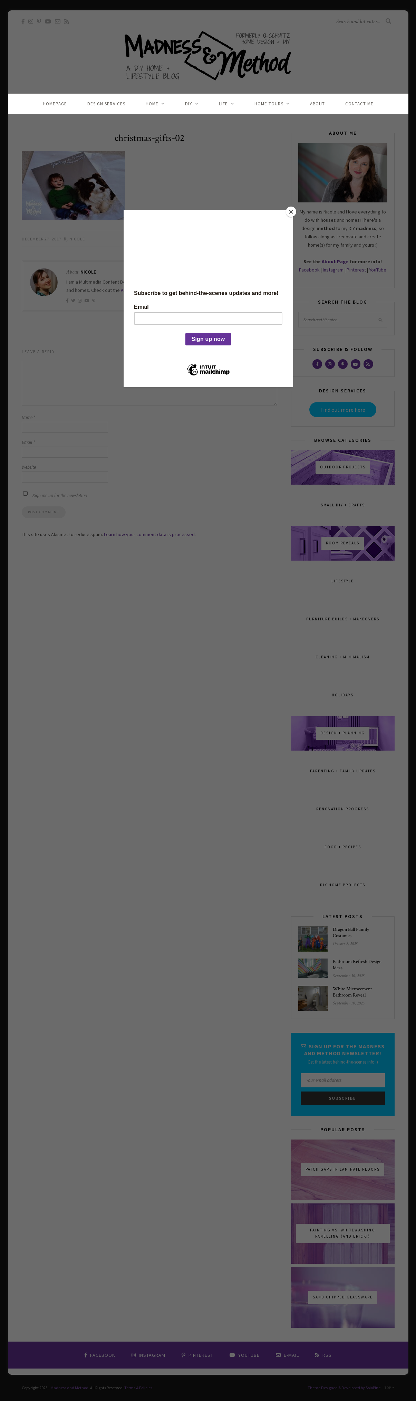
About (317, 104)
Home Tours (268, 104)
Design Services (106, 104)
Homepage (55, 104)
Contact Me (359, 104)
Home (152, 104)
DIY (188, 104)
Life (223, 104)
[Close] (291, 212)
